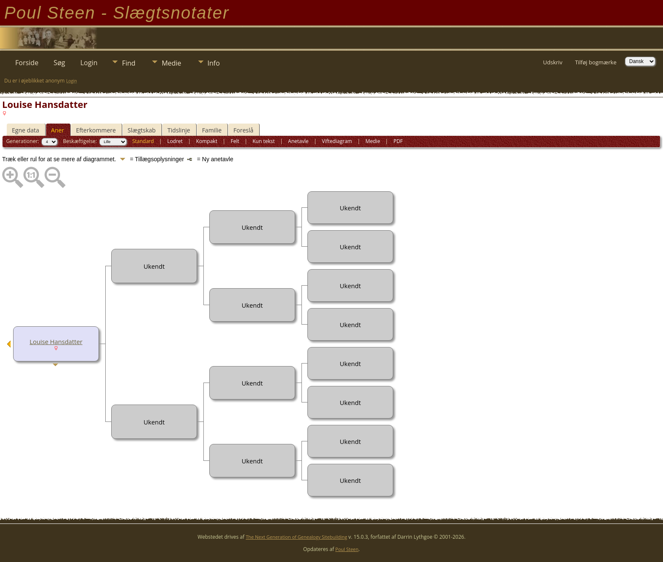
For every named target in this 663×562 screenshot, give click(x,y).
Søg (59, 62)
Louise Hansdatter (56, 341)
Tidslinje (178, 130)
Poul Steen (347, 549)
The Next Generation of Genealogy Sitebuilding (296, 537)
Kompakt (206, 141)
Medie (171, 63)
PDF (398, 141)
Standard (143, 141)
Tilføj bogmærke (595, 62)
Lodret (175, 141)
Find (128, 63)
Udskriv (552, 62)
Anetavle (298, 141)
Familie (212, 130)
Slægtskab (142, 130)
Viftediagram (337, 141)
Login (89, 62)
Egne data (25, 130)
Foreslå (243, 130)
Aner (57, 130)
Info (214, 63)
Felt (234, 141)
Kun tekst (263, 141)
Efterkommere (96, 130)
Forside (26, 62)
